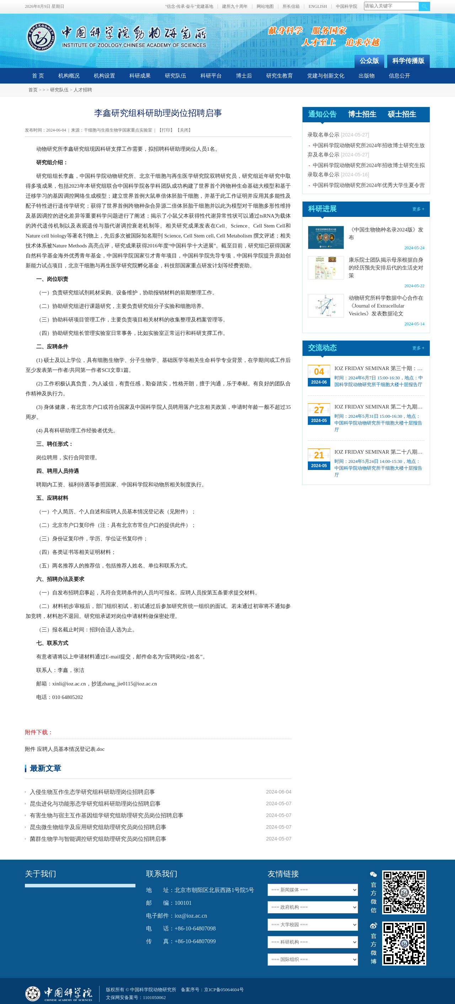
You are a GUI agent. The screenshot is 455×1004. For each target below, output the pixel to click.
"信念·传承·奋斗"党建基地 (189, 6)
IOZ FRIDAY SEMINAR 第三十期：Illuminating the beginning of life (378, 368)
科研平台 (211, 76)
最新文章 (45, 768)
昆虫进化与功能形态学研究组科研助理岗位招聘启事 (95, 804)
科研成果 (140, 76)
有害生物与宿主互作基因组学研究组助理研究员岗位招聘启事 (106, 815)
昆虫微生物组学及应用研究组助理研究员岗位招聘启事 (98, 827)
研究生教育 (279, 76)
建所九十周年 (235, 6)
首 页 (38, 76)
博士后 (244, 76)
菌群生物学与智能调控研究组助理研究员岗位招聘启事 (98, 839)
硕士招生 (402, 114)
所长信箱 (291, 6)
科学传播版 (408, 60)
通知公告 (322, 114)
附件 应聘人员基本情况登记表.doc (65, 749)
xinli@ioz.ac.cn (69, 684)
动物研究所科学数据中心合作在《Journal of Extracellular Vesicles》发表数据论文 (386, 305)
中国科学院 (346, 6)
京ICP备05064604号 (223, 989)
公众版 (369, 60)
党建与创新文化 (325, 76)
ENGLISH (318, 6)
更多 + (418, 209)
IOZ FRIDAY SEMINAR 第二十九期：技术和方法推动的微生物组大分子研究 (378, 407)
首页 (33, 89)
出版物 (367, 76)
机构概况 (69, 76)
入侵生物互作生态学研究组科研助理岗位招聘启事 (92, 792)
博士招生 (362, 114)
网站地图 (265, 6)
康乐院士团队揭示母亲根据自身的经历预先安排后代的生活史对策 (386, 267)
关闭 (184, 130)
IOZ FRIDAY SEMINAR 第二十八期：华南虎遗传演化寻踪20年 (378, 452)
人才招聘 (83, 89)
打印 (166, 130)
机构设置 (104, 76)
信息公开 (399, 76)
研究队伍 (175, 76)
